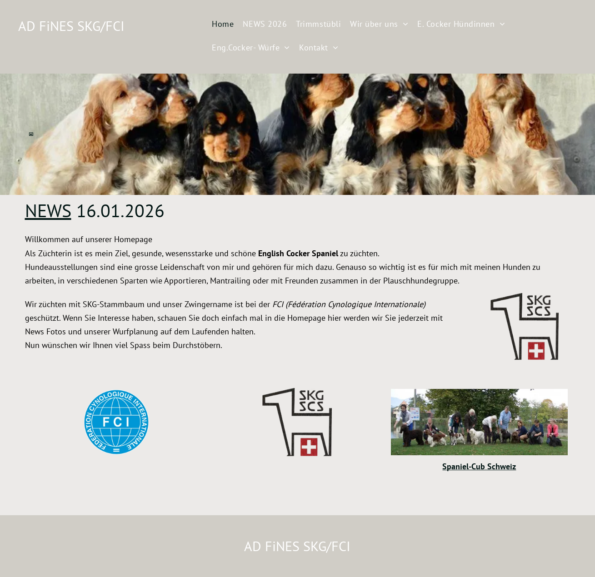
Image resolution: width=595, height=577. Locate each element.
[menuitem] (222, 25)
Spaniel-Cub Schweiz (479, 466)
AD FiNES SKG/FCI (71, 26)
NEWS (48, 210)
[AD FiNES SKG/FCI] (116, 422)
